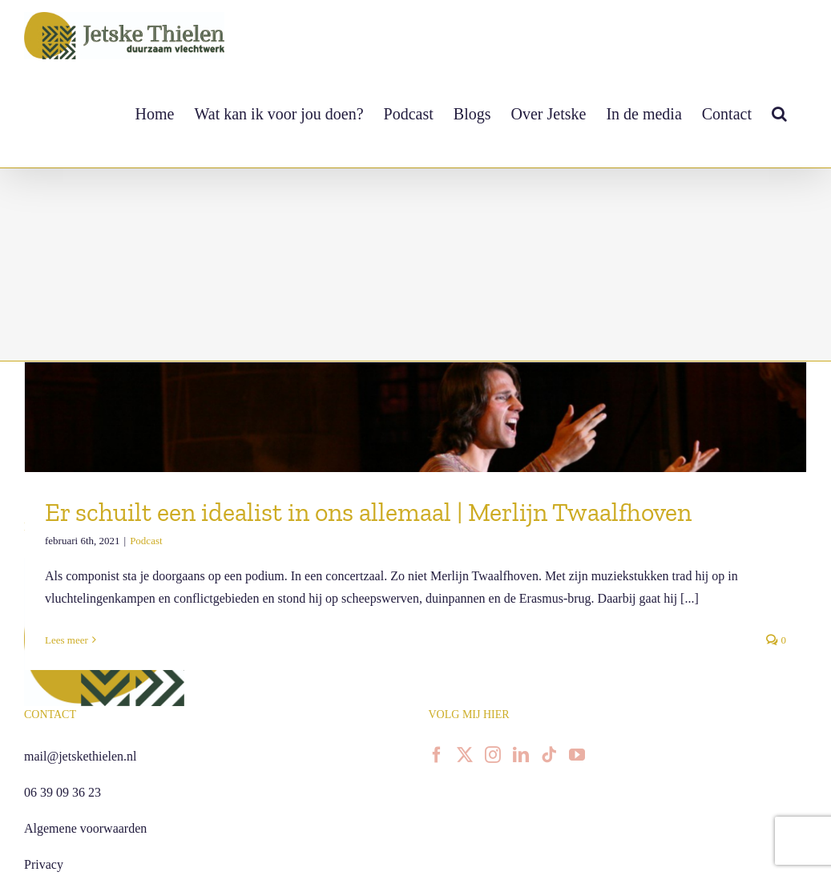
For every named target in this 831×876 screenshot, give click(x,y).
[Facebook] (437, 755)
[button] (779, 113)
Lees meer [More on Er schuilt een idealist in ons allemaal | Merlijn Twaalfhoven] (66, 640)
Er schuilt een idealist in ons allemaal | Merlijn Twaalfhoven (368, 512)
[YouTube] (577, 755)
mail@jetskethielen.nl (80, 756)
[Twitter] (465, 755)
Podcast (146, 541)
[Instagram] (493, 755)
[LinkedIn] (521, 755)
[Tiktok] (549, 755)
